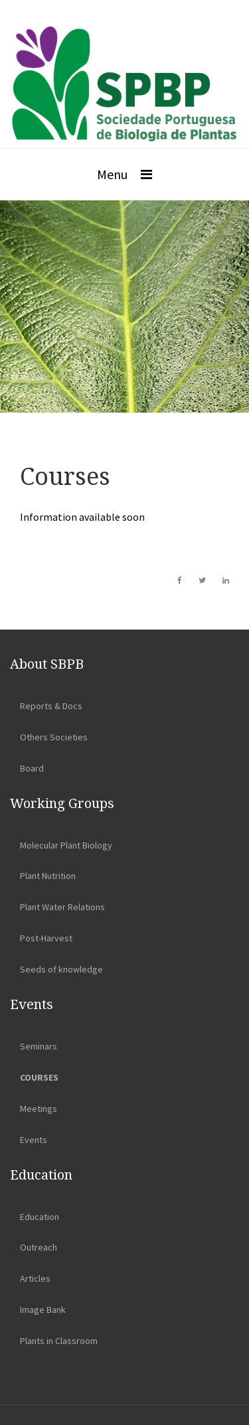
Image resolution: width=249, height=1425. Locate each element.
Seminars (38, 1046)
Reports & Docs (51, 706)
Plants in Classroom (59, 1341)
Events (33, 1140)
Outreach (38, 1247)
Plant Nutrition (48, 876)
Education (39, 1217)
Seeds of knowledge (61, 969)
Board (32, 768)
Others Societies (54, 737)
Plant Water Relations (62, 907)
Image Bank (43, 1310)
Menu (112, 174)
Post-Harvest (46, 938)
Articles (35, 1278)
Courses (39, 1077)
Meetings (38, 1109)
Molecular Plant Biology (66, 845)
